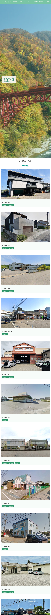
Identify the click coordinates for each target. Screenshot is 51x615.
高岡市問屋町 (6, 460)
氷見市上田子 (6, 288)
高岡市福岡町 (6, 245)
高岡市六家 (5, 503)
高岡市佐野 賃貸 (7, 331)
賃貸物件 (5, 205)
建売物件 (11, 248)
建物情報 (11, 205)
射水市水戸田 (6, 202)
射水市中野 (5, 374)
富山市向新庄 (6, 589)
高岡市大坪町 (6, 546)
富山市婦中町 (6, 417)
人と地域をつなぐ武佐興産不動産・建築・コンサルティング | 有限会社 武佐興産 (22, 1)
